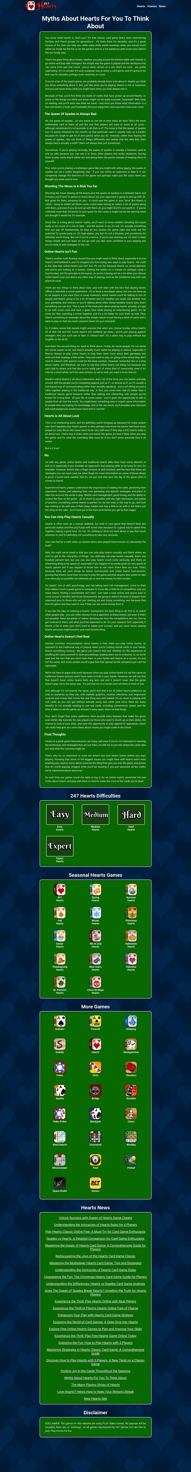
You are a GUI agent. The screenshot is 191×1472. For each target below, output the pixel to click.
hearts (127, 168)
